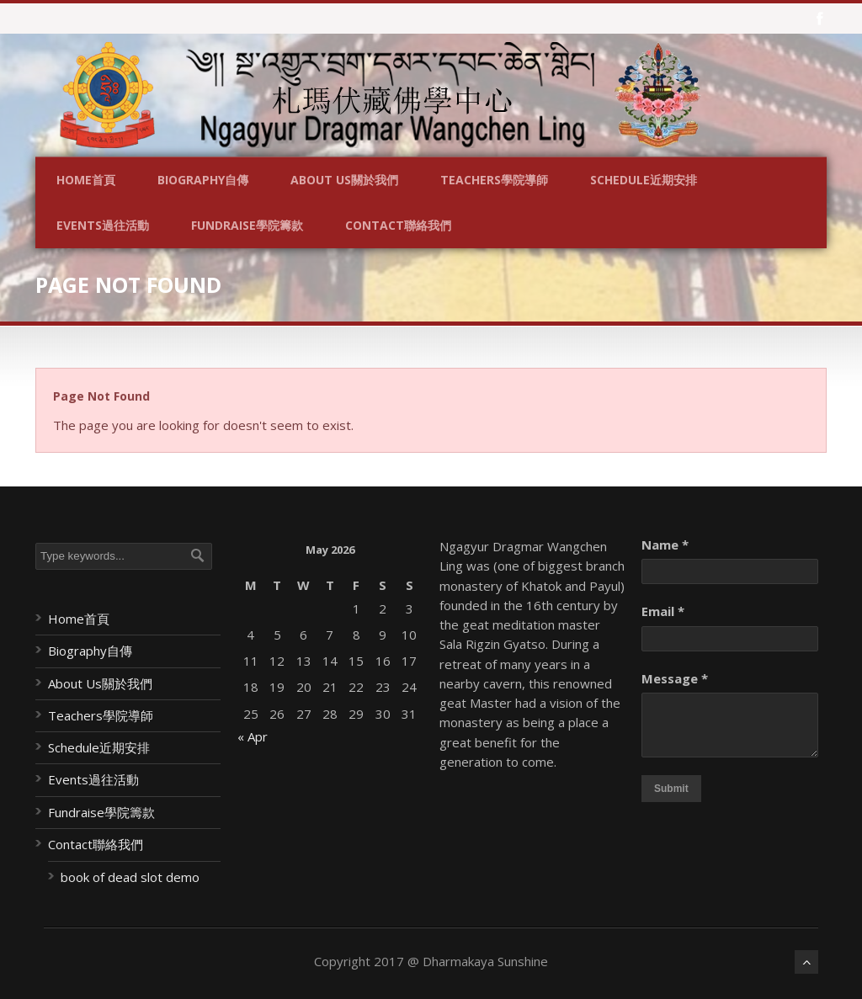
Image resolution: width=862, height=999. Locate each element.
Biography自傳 (202, 180)
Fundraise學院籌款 (247, 225)
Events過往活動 (102, 225)
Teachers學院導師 (494, 180)
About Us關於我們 (344, 180)
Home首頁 (85, 180)
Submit (671, 788)
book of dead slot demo (130, 877)
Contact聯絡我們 (398, 225)
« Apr (252, 736)
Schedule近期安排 (643, 180)
